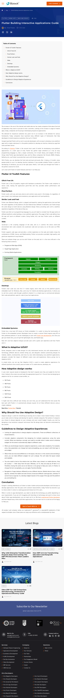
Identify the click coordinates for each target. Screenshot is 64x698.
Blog (7, 10)
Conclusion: (9, 83)
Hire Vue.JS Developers (40, 676)
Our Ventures (28, 651)
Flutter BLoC (12, 408)
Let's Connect (53, 3)
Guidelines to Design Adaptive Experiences (18, 80)
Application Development (10, 651)
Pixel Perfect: (11, 54)
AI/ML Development (9, 657)
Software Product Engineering (11, 648)
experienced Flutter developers (50, 497)
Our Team (26, 654)
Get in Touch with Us (30, 506)
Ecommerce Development (10, 654)
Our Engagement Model (30, 659)
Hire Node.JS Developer (41, 679)
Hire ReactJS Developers (10, 693)
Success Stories (28, 662)
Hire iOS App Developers (10, 685)
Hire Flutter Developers (9, 690)
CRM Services (7, 668)
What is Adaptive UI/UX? (13, 70)
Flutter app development (44, 336)
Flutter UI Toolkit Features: (13, 48)
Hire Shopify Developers (10, 679)
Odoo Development (8, 662)
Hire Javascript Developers (10, 682)
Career (26, 665)
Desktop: (10, 64)
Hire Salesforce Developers (42, 693)
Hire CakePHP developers (41, 690)
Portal (46, 651)
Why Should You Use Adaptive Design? (17, 76)
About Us (26, 648)
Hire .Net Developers (40, 685)
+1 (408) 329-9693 (33, 635)
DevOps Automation (9, 659)
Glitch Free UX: (11, 51)
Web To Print (48, 648)
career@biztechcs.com (13, 637)
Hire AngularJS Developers (10, 696)
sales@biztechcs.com (13, 635)
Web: (8, 60)
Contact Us (27, 668)
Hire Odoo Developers (40, 696)
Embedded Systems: (13, 67)
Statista (12, 149)
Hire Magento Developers (10, 676)
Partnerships (27, 657)
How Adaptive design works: (14, 73)
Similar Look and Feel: (13, 57)
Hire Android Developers (10, 688)
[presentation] (2, 623)
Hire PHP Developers (40, 688)
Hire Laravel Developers (41, 682)
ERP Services (6, 665)
